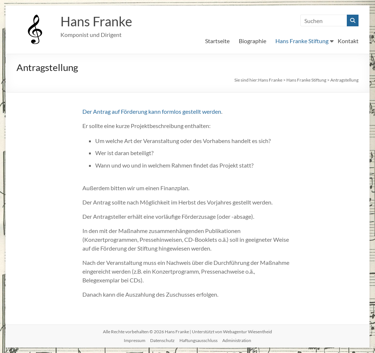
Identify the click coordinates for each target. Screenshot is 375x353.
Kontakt (348, 40)
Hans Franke (96, 21)
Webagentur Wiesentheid (247, 331)
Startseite (217, 40)
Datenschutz (162, 340)
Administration (236, 340)
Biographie (252, 40)
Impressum (134, 340)
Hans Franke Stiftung (301, 40)
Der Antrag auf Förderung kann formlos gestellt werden (151, 111)
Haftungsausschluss (198, 340)
